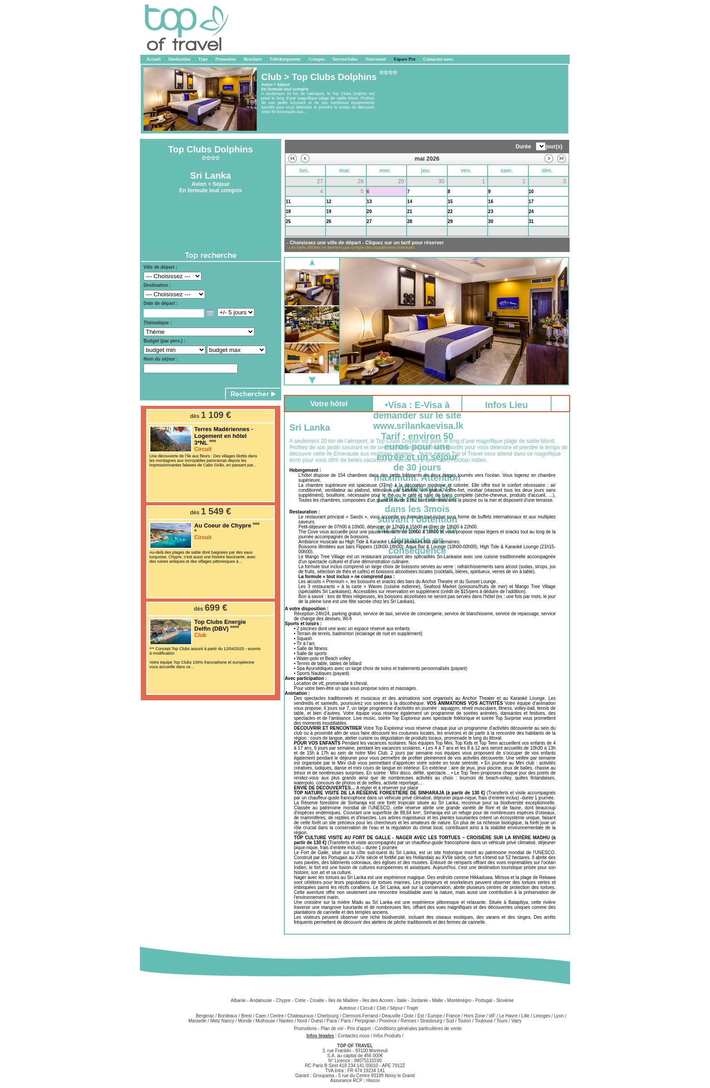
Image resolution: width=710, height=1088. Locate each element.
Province (388, 1020)
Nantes (286, 1020)
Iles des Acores (377, 1000)
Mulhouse (265, 1020)
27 (369, 221)
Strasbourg (431, 1020)
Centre (276, 1015)
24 (531, 211)
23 (490, 211)
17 (531, 201)
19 (328, 211)
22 (450, 211)
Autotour (347, 1008)
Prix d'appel (359, 1028)
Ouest (317, 1020)
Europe (435, 1015)
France (453, 1015)
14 (409, 201)
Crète (300, 1000)
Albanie (237, 1000)
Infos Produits (387, 1035)
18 (288, 211)
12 (328, 201)
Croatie (317, 1000)
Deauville (391, 1015)
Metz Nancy (222, 1020)
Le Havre (508, 1015)
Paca (331, 1020)
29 (450, 221)
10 (531, 191)
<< (292, 158)
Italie (402, 1000)
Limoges (541, 1015)
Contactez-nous (353, 1035)
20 (369, 211)
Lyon (559, 1015)
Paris (346, 1020)
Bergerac (205, 1015)
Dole (409, 1015)
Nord (302, 1020)
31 (531, 221)
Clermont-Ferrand (360, 1015)
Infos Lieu (506, 405)
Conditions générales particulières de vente (418, 1028)
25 (288, 221)
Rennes (408, 1020)
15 (450, 201)
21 (409, 211)
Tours (502, 1020)
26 (328, 221)
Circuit (366, 1008)
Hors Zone (474, 1015)
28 (409, 221)
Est (420, 1015)
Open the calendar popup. (210, 313)
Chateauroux (300, 1015)
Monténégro (459, 1000)
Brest (246, 1015)
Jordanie (419, 1000)
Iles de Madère (343, 1000)
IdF (492, 1015)
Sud (450, 1020)
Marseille (197, 1020)
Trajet (412, 1008)
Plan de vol (332, 1028)
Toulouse (484, 1020)
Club (381, 1008)
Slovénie (504, 1000)
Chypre (283, 1000)
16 (490, 201)
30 (490, 221)
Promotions (306, 1028)
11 (288, 201)
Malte (437, 1000)
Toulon (464, 1020)
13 (369, 201)
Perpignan (365, 1020)
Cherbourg (327, 1015)
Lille (525, 1015)
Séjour (396, 1008)
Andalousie (260, 1000)
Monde (245, 1020)
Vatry (516, 1020)
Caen (260, 1015)
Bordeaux (227, 1015)
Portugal (483, 1000)
